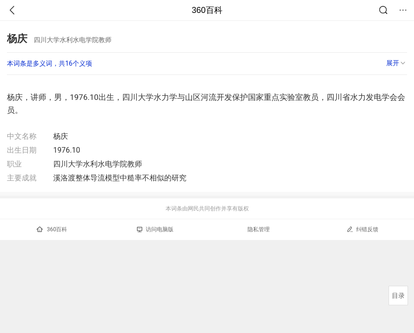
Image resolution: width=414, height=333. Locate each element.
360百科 (207, 10)
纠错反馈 (362, 229)
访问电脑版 (155, 229)
